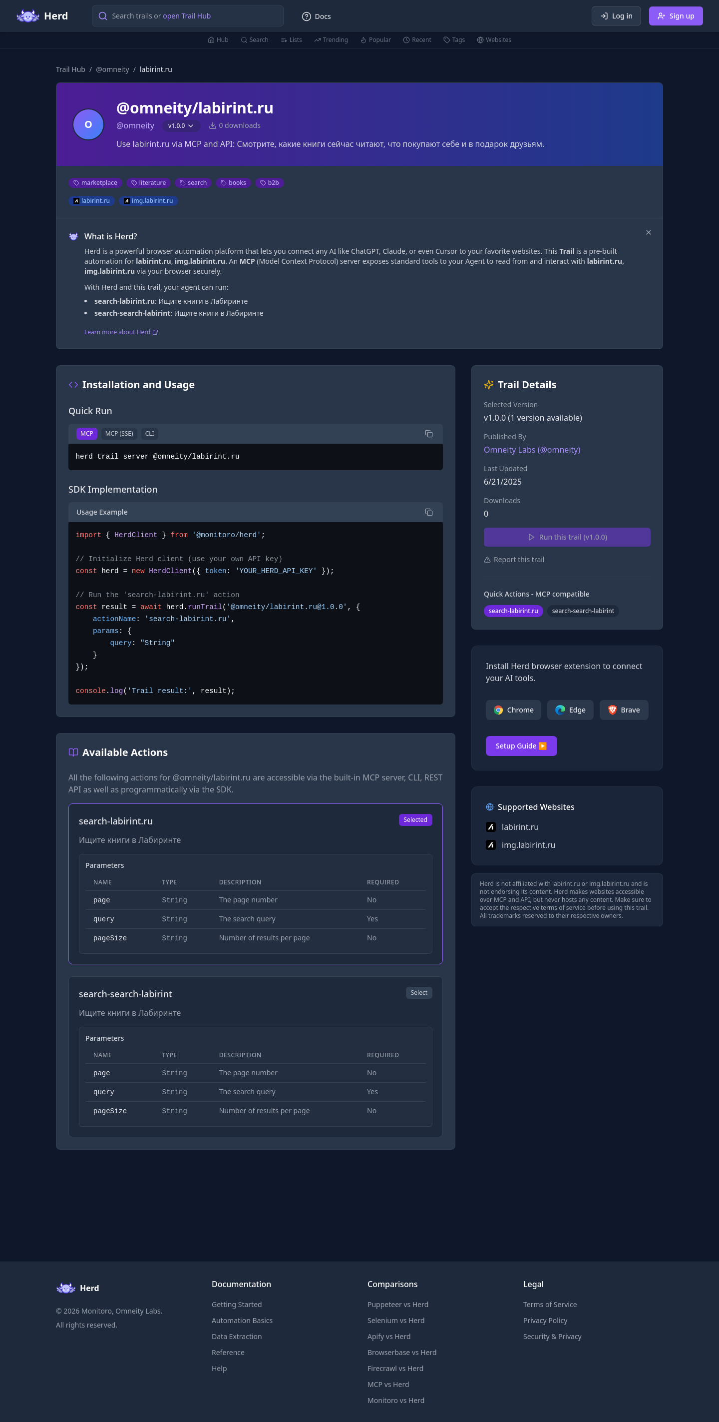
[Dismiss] (649, 232)
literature (148, 182)
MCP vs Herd (388, 1384)
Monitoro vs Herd (395, 1400)
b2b (269, 182)
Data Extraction (237, 1336)
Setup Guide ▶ (521, 745)
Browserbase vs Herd (402, 1352)
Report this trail (514, 559)
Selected (415, 819)
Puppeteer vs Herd (397, 1304)
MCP (86, 433)
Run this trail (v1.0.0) (567, 537)
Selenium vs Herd (396, 1320)
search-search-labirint (583, 611)
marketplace (95, 182)
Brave (624, 710)
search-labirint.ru (513, 611)
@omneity (112, 69)
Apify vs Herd (389, 1336)
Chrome (513, 710)
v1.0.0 (181, 125)
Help (219, 1368)
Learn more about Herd (121, 332)
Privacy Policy (545, 1320)
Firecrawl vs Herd (395, 1368)
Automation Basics (242, 1320)
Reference (228, 1352)
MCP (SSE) (119, 433)
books (233, 182)
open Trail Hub (187, 15)
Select (419, 992)
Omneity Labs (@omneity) (532, 449)
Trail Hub (70, 69)
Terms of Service (550, 1304)
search (193, 182)
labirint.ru (91, 200)
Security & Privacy (552, 1336)
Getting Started (237, 1304)
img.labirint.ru (148, 200)
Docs (316, 16)
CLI (149, 433)
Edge (570, 710)
